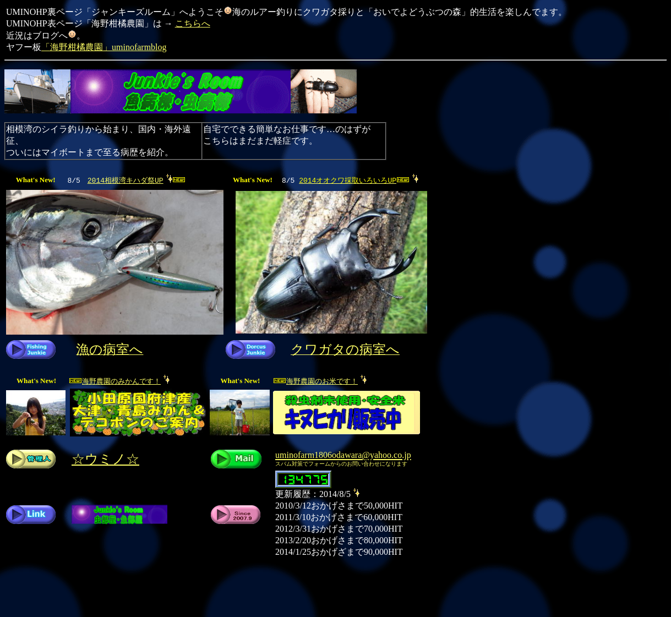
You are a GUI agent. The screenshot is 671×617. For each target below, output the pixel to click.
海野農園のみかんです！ (119, 381)
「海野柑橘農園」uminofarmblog (104, 47)
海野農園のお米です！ (320, 381)
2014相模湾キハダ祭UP (125, 180)
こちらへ (192, 23)
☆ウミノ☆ (105, 459)
